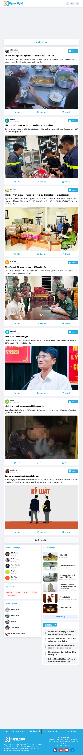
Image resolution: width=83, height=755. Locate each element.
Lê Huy (13, 621)
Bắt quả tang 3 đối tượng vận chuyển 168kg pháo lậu (25, 267)
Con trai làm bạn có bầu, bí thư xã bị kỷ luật (22, 476)
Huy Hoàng (14, 571)
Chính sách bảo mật (50, 731)
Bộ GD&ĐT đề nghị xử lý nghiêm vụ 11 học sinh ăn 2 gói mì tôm (29, 56)
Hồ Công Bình (14, 50)
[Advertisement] (41, 22)
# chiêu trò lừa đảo (11, 595)
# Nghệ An (9, 592)
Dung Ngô (13, 331)
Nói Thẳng (13, 189)
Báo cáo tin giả (34, 731)
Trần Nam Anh (15, 565)
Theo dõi (73, 51)
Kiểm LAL (13, 119)
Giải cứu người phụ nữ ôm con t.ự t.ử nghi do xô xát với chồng (29, 125)
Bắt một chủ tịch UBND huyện (16, 337)
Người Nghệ (15, 610)
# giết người (34, 592)
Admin (12, 400)
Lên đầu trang (71, 731)
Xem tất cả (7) (60, 617)
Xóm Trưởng (15, 627)
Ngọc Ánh (13, 261)
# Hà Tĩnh (17, 592)
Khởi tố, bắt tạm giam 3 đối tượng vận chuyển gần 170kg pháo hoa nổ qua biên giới (37, 195)
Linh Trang (14, 559)
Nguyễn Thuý (14, 470)
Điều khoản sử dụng (18, 731)
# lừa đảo (25, 592)
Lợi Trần (14, 577)
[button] (66, 112)
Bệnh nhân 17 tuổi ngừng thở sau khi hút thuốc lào (24, 406)
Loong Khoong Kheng (18, 633)
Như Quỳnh (14, 553)
